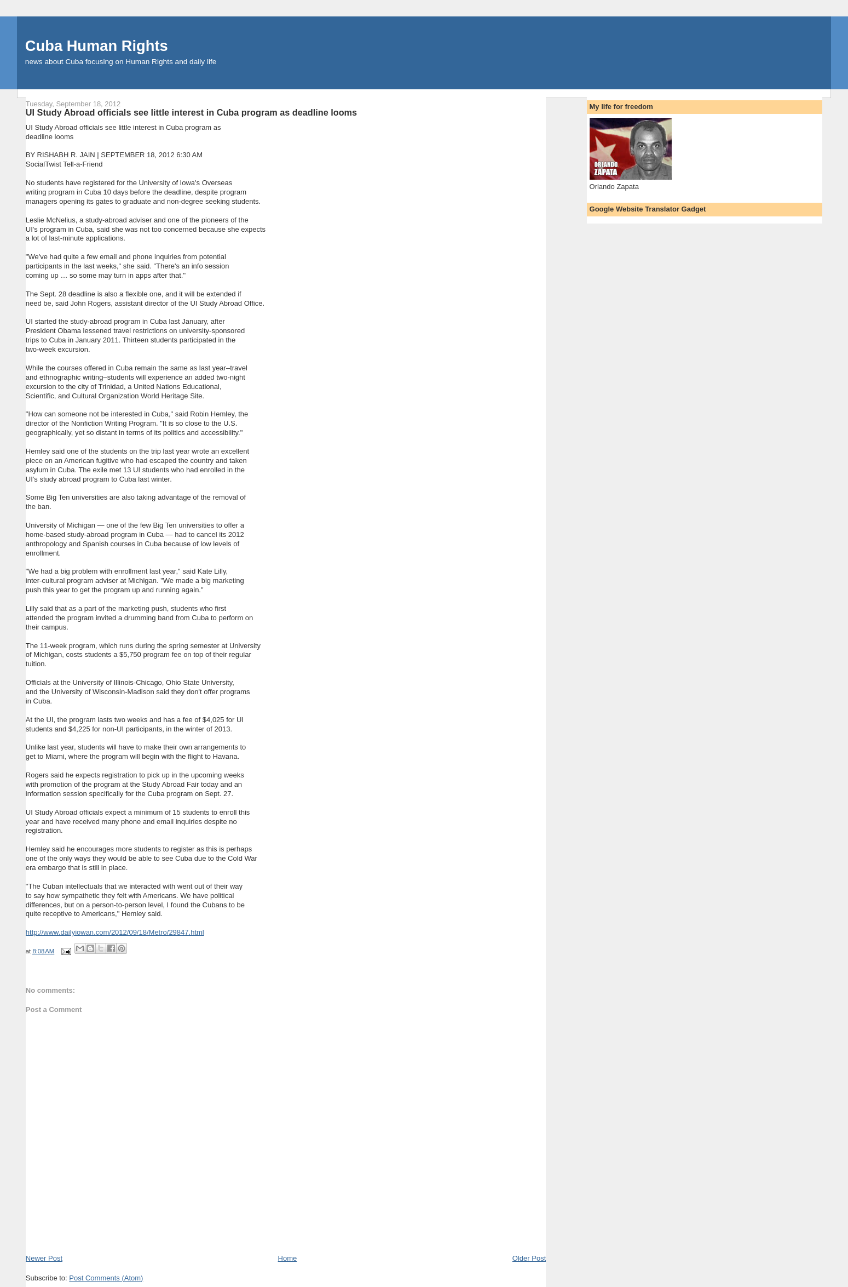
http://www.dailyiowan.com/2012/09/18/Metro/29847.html (115, 932)
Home (287, 1258)
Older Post (529, 1258)
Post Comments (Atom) (106, 1278)
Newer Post (44, 1258)
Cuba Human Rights (96, 45)
